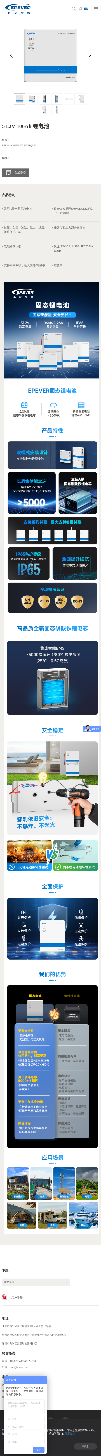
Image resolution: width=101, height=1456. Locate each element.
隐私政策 (70, 1433)
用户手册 (17, 1297)
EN (86, 8)
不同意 (85, 1446)
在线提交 (20, 172)
